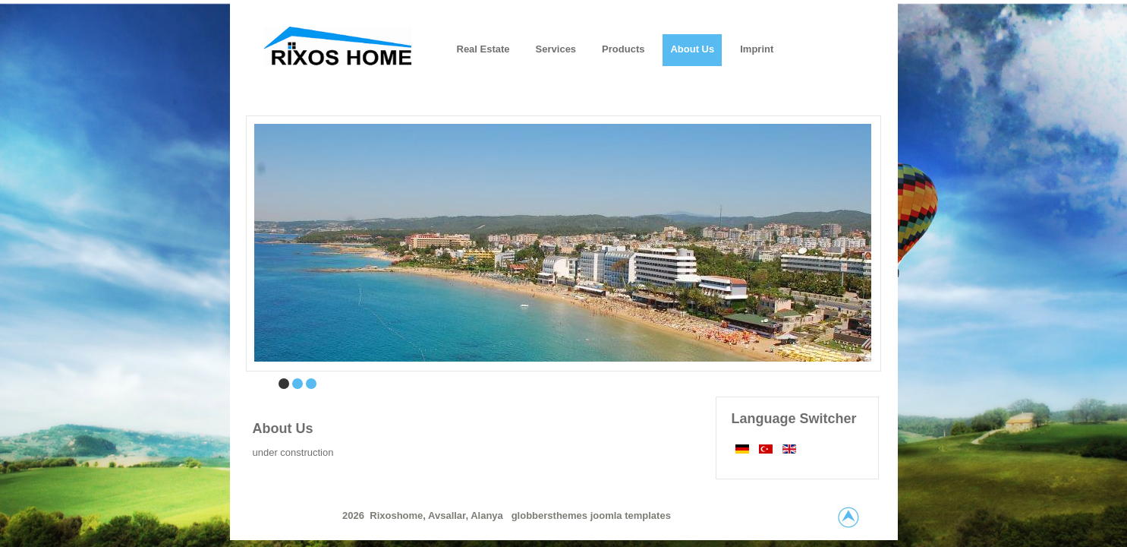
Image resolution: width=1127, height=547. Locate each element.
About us (692, 49)
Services (556, 49)
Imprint (756, 49)
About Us (283, 428)
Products (623, 49)
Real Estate (483, 49)
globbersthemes (551, 515)
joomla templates (630, 515)
